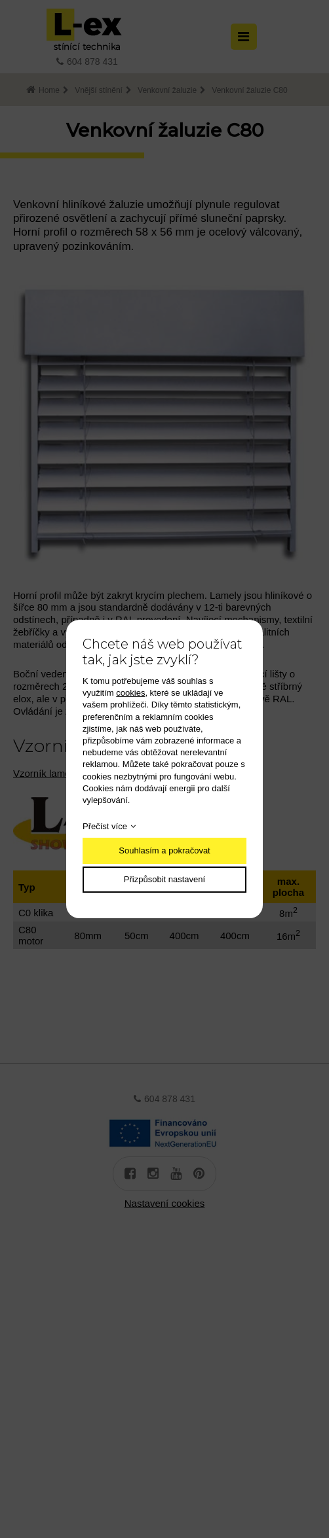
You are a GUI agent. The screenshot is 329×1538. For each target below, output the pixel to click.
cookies (130, 693)
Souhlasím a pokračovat (164, 850)
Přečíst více (105, 826)
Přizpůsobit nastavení (164, 879)
